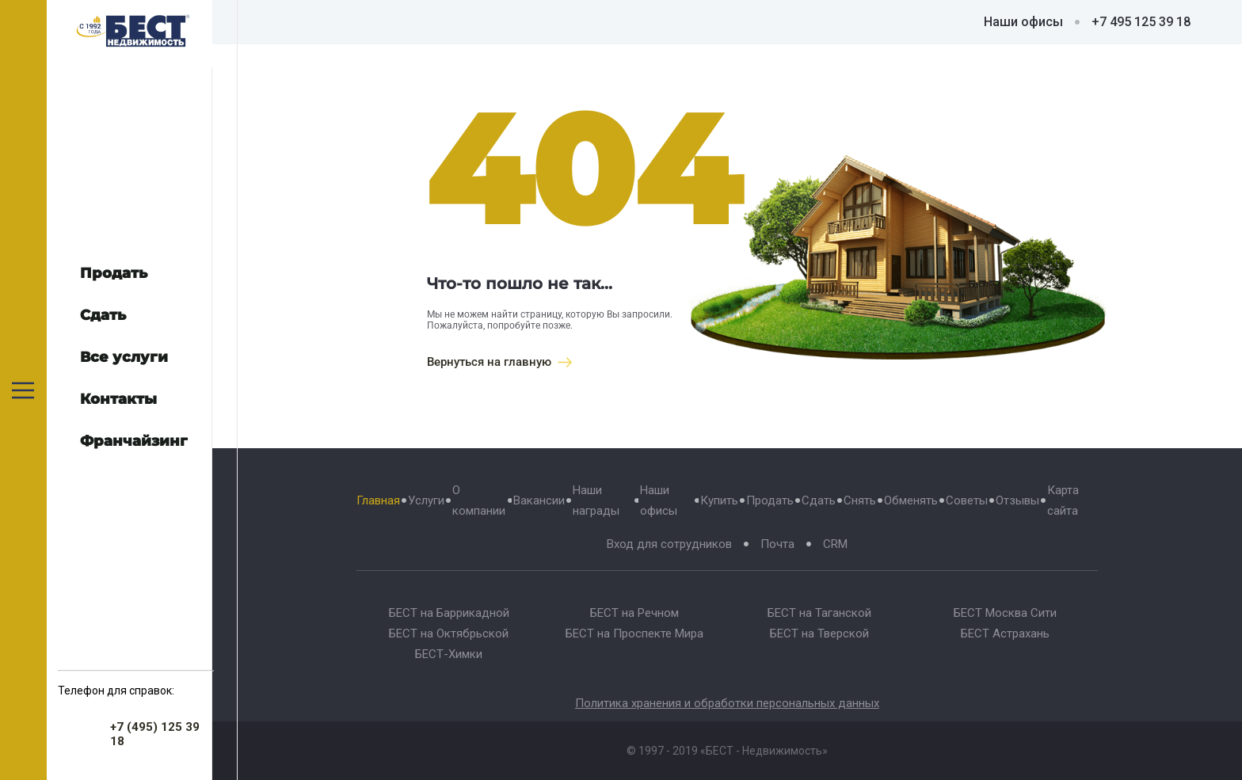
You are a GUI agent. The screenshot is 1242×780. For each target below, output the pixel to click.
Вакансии (539, 500)
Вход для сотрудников (669, 544)
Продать (770, 500)
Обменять (911, 500)
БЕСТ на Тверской (819, 633)
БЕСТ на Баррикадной (449, 613)
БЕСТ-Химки (448, 654)
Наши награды (596, 500)
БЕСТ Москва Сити (1005, 613)
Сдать (819, 500)
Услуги (426, 500)
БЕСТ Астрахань (1005, 633)
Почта (777, 544)
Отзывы (1017, 500)
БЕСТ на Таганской (819, 613)
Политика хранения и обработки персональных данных (727, 703)
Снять (860, 500)
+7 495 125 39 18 (1141, 21)
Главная (378, 500)
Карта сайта (1063, 500)
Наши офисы (1023, 21)
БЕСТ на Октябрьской (449, 633)
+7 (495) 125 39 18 (155, 734)
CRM (835, 544)
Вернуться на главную (499, 362)
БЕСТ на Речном (634, 613)
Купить (719, 500)
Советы (967, 500)
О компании (478, 500)
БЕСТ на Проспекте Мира (634, 633)
